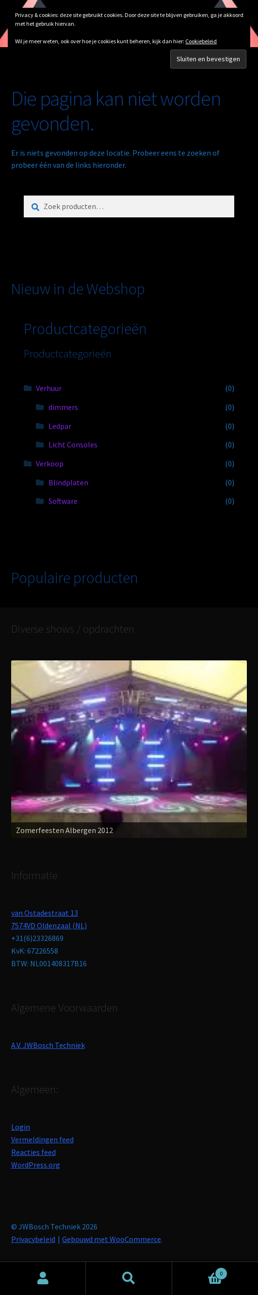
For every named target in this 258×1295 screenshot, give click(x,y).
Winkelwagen (200, 1271)
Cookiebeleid (201, 41)
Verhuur (49, 388)
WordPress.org (35, 1165)
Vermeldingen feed (42, 1139)
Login (20, 1127)
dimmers (63, 407)
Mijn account (43, 1278)
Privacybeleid (33, 1239)
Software (63, 501)
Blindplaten (68, 482)
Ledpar (59, 426)
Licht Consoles (72, 444)
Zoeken (129, 1278)
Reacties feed (33, 1152)
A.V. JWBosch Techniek (48, 1045)
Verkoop (50, 463)
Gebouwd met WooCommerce (111, 1239)
